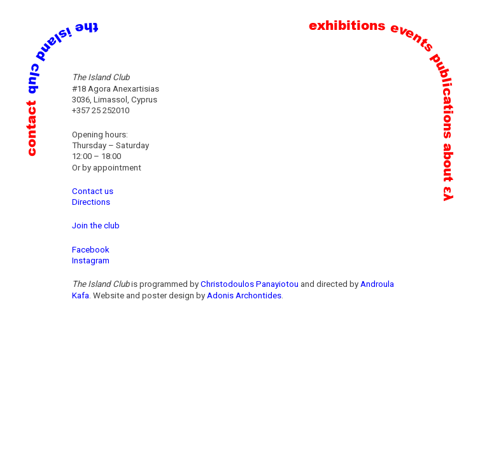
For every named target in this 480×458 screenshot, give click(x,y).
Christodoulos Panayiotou (250, 284)
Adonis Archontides (244, 295)
